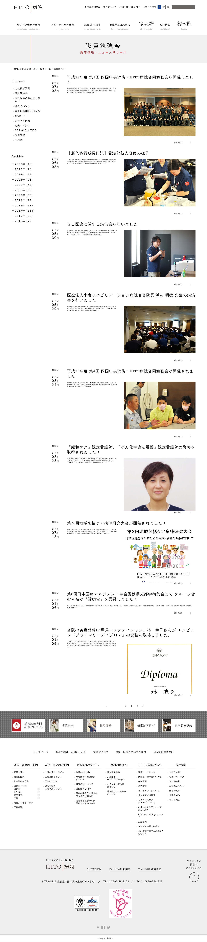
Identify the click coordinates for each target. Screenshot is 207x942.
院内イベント (22, 125)
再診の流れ (19, 781)
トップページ (41, 756)
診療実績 (142, 790)
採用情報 (20, 135)
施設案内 (142, 826)
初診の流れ (19, 777)
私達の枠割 (174, 786)
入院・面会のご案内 (57, 769)
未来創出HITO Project (28, 111)
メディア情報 (22, 121)
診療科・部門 (20, 790)
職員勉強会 (21, 93)
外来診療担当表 (92, 7)
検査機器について (84, 789)
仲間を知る (174, 804)
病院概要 (142, 786)
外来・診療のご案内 (26, 769)
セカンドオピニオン (23, 807)
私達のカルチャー (177, 790)
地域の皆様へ (119, 769)
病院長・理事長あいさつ (150, 781)
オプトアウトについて (148, 795)
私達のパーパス (176, 781)
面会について (51, 786)
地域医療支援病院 (146, 800)
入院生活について (53, 781)
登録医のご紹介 (83, 793)
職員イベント (22, 106)
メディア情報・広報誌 (148, 831)
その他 (19, 140)
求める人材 (174, 777)
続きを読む (179, 142)
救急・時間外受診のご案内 (131, 756)
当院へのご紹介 (83, 777)
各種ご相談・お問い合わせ (71, 756)
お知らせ (20, 116)
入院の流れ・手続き (54, 777)
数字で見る (174, 795)
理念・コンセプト (146, 777)
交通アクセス (110, 7)
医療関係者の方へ (88, 769)
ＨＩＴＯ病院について (150, 769)
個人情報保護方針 (163, 756)
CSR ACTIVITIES (26, 130)
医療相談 (18, 812)
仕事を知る (174, 800)
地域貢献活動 (22, 88)
